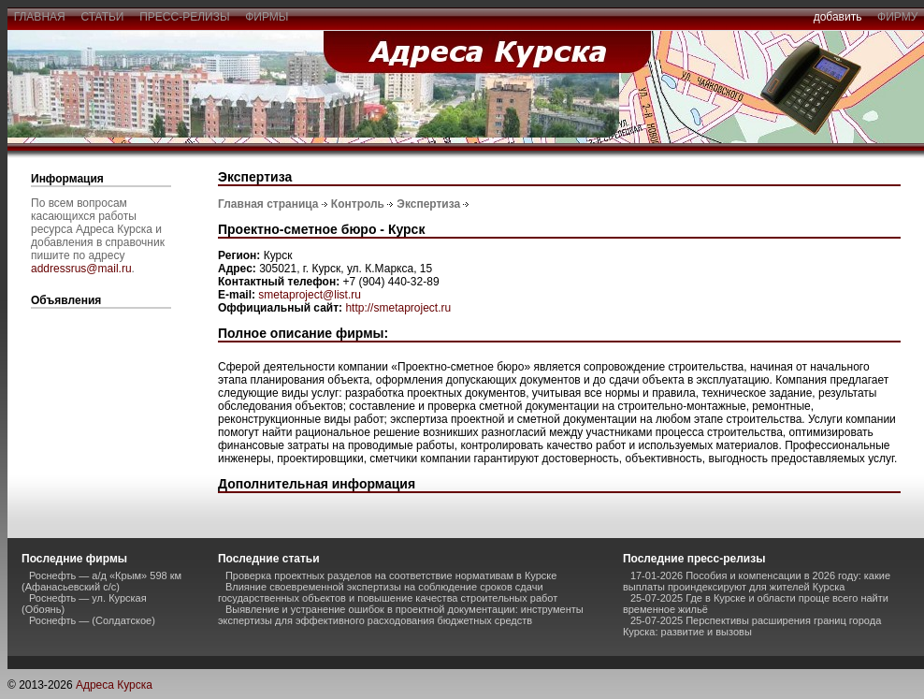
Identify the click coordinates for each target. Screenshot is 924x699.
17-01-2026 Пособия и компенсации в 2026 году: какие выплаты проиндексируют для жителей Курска (756, 581)
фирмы (267, 16)
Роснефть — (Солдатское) (92, 620)
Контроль (357, 204)
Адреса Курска (114, 685)
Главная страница (268, 204)
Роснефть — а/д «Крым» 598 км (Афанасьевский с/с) (101, 581)
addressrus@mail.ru (81, 268)
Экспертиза (428, 204)
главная (39, 16)
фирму (897, 16)
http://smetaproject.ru (398, 307)
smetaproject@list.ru (309, 294)
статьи (102, 16)
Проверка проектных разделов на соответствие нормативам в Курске (391, 575)
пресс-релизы (185, 16)
